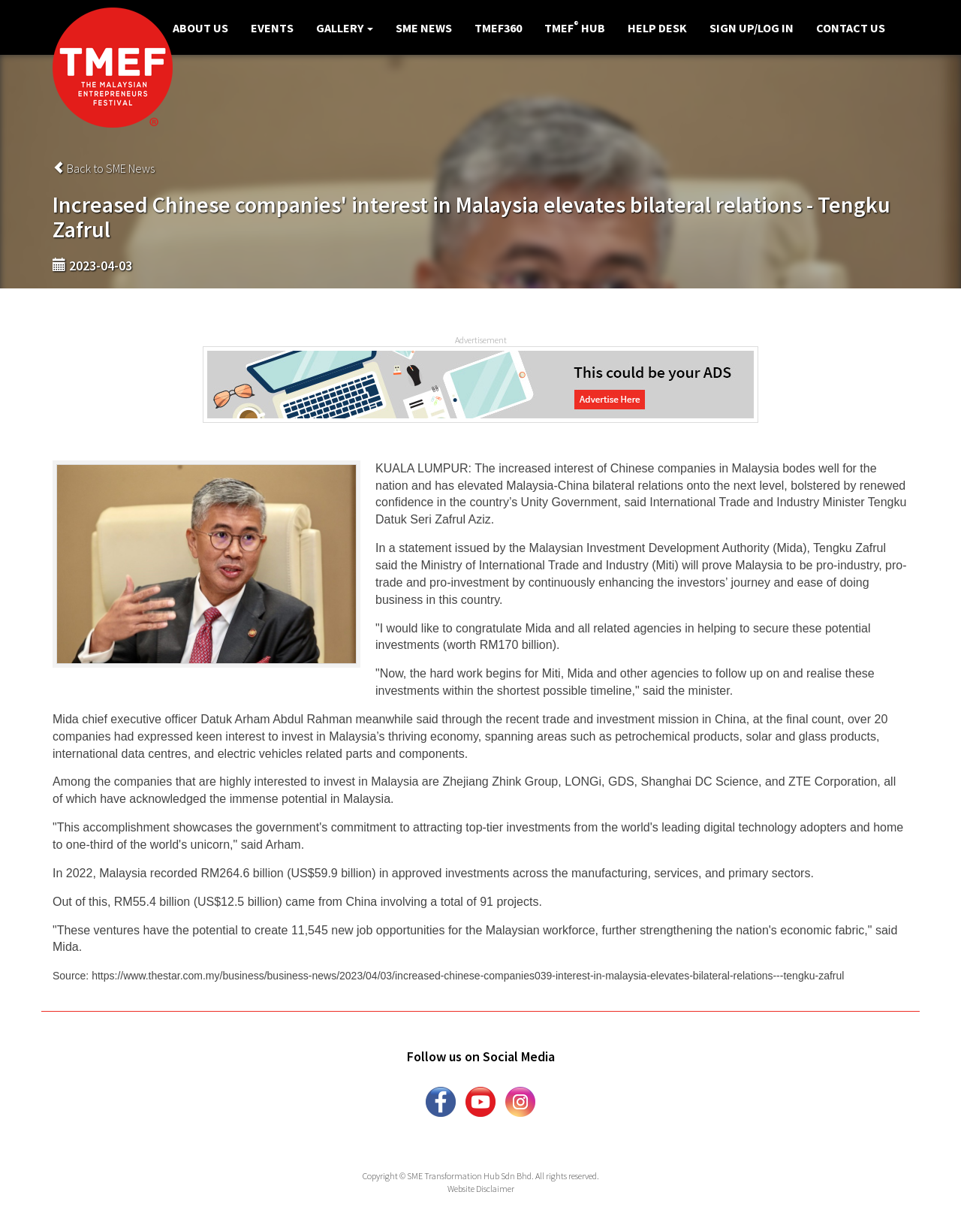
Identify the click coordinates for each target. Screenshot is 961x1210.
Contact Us (850, 27)
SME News (424, 27)
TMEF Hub (574, 27)
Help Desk (657, 27)
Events (272, 27)
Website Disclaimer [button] (480, 1188)
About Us (200, 27)
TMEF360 (498, 27)
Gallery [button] (344, 27)
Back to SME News (104, 168)
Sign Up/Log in (751, 27)
